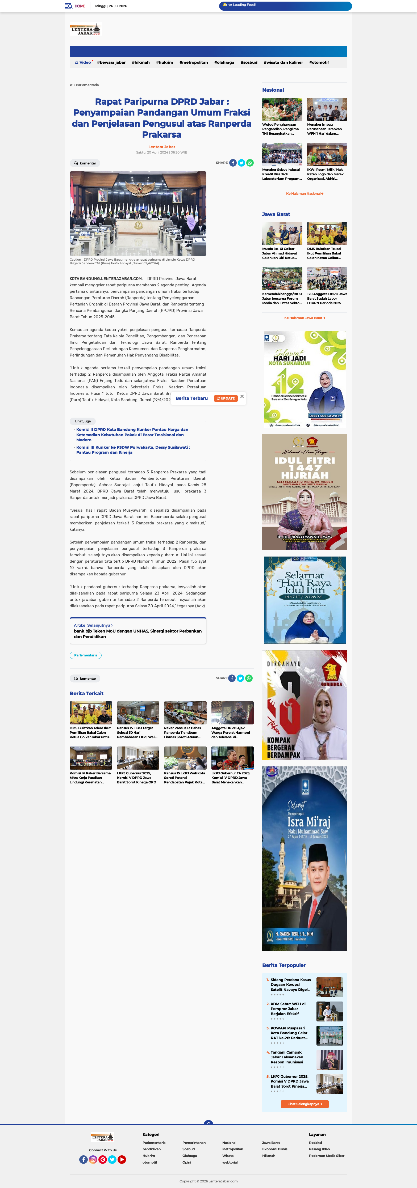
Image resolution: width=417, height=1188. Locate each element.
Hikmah (142, 62)
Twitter (114, 1162)
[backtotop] (208, 1125)
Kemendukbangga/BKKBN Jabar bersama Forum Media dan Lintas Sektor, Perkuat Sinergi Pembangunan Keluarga (282, 298)
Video (85, 62)
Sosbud (250, 62)
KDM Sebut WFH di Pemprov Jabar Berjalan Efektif (288, 1009)
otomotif (320, 62)
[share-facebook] (233, 163)
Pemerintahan (194, 1143)
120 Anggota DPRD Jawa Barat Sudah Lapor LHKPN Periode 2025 (327, 298)
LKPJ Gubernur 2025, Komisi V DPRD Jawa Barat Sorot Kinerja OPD (290, 1081)
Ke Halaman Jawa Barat (305, 318)
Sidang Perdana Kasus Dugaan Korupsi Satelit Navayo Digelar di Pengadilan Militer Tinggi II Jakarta (291, 985)
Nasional (273, 90)
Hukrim (166, 62)
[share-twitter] (241, 163)
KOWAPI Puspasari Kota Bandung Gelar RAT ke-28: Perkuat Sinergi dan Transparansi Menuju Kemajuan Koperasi (289, 1033)
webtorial (229, 1162)
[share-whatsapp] (250, 163)
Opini (186, 1162)
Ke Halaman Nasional (305, 194)
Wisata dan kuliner (284, 62)
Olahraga (225, 62)
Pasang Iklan (319, 1149)
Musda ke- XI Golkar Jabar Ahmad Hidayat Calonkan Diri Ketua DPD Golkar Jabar (279, 253)
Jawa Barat (276, 214)
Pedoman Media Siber (326, 1156)
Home (79, 6)
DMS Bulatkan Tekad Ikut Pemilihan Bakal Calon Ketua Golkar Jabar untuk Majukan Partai (324, 253)
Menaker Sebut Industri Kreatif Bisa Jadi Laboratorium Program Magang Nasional (281, 174)
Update (226, 398)
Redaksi (315, 1143)
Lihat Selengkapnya (304, 1104)
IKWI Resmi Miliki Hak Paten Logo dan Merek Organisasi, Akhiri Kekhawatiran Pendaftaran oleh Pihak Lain (326, 174)
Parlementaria (85, 655)
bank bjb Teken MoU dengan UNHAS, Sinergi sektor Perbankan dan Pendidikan (138, 634)
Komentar (85, 163)
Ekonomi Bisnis (274, 1149)
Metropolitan (195, 62)
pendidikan (152, 1149)
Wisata (227, 1156)
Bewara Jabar (113, 62)
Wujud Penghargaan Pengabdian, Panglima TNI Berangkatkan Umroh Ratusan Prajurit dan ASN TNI (281, 129)
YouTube (126, 1162)
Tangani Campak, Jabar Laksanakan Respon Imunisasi (287, 1057)
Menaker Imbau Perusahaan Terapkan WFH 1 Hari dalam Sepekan (324, 129)
